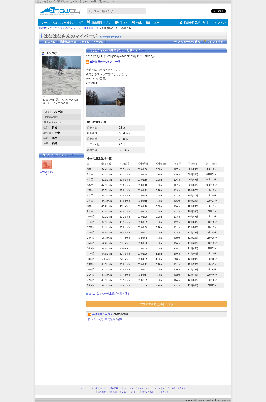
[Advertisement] (119, 351)
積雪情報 (181, 388)
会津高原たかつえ (102, 314)
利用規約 (113, 392)
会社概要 (102, 392)
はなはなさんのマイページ (65, 28)
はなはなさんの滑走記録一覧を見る (109, 293)
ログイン (220, 22)
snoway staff (46, 173)
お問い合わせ (148, 392)
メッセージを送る (189, 41)
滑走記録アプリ (99, 22)
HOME (43, 28)
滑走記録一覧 (91, 28)
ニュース (154, 22)
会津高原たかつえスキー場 (105, 61)
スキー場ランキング (68, 22)
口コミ (121, 22)
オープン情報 (169, 388)
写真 (100, 319)
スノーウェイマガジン (139, 388)
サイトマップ (162, 392)
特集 (137, 22)
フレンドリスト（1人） (58, 155)
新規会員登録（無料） (195, 22)
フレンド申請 (215, 41)
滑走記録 (67, 41)
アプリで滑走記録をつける (156, 304)
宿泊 (119, 319)
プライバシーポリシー (129, 392)
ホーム (45, 22)
